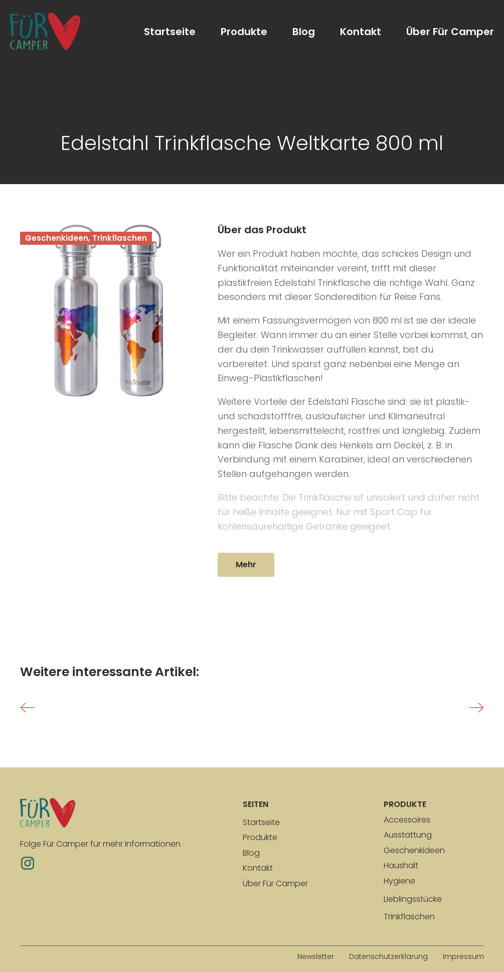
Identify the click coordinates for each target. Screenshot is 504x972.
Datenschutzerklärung (388, 956)
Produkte (244, 32)
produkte (405, 804)
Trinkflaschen (409, 916)
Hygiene (399, 881)
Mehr (246, 564)
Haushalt (401, 865)
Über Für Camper (450, 32)
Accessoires (407, 820)
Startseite (170, 32)
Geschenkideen (414, 850)
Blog (303, 32)
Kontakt (360, 32)
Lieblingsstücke (413, 899)
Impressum (463, 956)
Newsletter (315, 956)
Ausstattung (408, 835)
